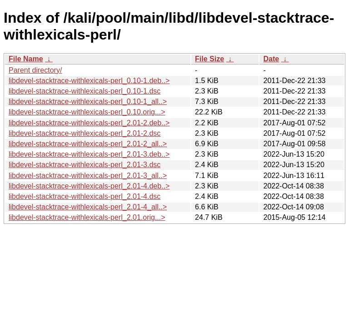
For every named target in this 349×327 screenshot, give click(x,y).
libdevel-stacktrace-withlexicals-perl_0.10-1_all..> (88, 101)
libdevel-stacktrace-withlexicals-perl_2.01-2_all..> (88, 144)
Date (271, 59)
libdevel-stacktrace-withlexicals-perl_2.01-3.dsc (84, 164)
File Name (26, 59)
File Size (209, 59)
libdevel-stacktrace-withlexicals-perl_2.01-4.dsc (84, 196)
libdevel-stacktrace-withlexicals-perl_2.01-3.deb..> (89, 154)
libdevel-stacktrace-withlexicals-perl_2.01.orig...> (87, 217)
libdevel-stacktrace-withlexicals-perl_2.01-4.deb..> (89, 186)
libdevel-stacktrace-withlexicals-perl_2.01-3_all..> (88, 175)
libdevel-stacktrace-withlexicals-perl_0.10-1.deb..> (89, 80)
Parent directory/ (35, 70)
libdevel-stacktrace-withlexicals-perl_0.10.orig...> (87, 112)
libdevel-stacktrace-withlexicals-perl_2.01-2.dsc (84, 133)
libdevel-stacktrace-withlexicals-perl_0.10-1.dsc (84, 91)
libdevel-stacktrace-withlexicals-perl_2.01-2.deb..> (89, 123)
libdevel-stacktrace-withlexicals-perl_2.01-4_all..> (88, 207)
